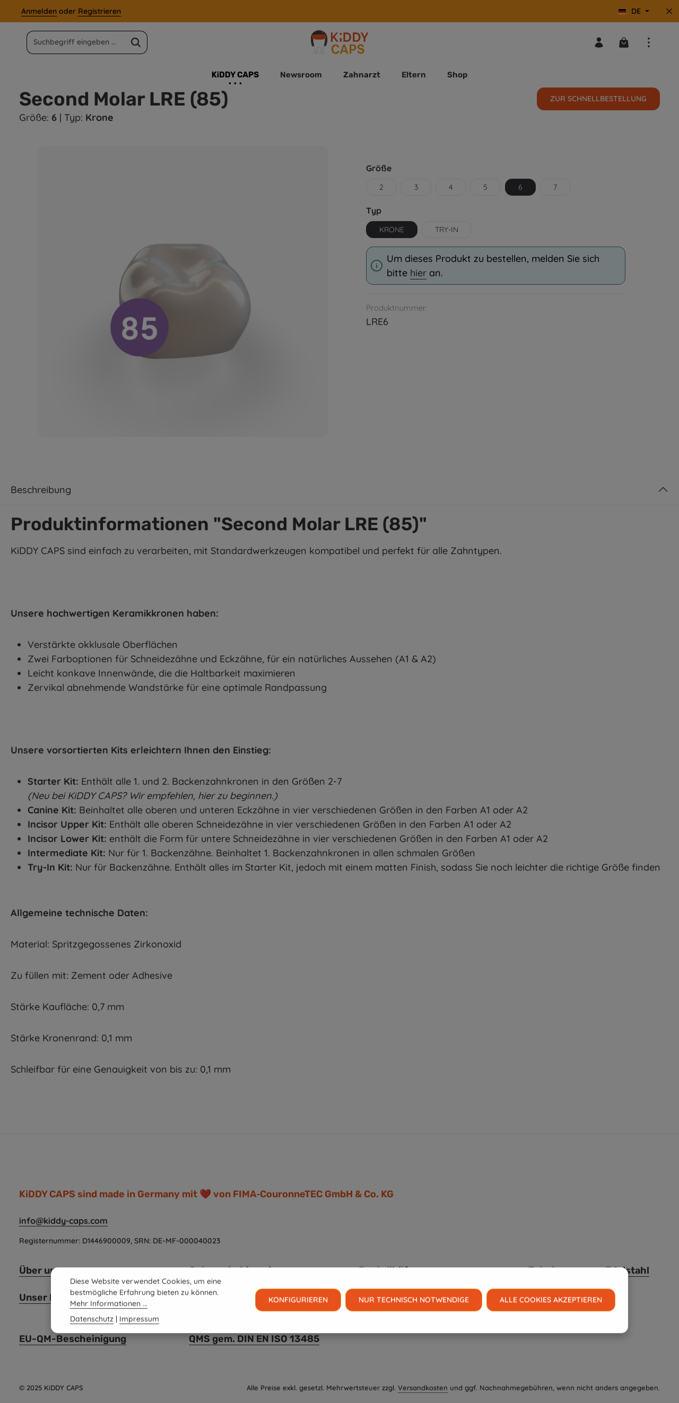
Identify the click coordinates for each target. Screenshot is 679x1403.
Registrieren (99, 11)
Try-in (446, 229)
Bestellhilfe (386, 1270)
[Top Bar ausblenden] (669, 11)
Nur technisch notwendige (414, 1317)
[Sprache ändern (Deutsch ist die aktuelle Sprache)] (634, 11)
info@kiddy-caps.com (63, 1220)
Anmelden (39, 11)
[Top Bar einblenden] (648, 42)
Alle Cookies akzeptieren (551, 1317)
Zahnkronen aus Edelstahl (588, 1270)
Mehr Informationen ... (108, 1321)
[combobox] (76, 42)
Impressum (139, 1336)
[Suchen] (136, 42)
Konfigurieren (298, 1317)
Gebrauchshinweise (235, 1270)
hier (418, 273)
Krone (391, 229)
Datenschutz (92, 1336)
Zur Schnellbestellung (598, 98)
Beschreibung (41, 490)
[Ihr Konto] (598, 42)
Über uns (40, 1270)
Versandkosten (423, 1387)
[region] (183, 291)
